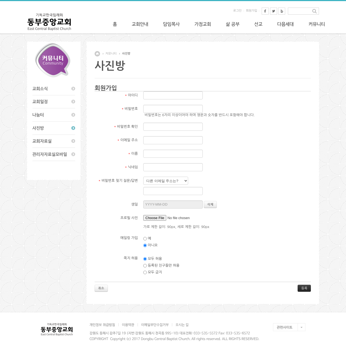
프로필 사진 (129, 218)
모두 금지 (152, 272)
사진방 (126, 53)
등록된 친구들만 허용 (161, 265)
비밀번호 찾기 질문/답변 (118, 180)
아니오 (150, 245)
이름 (133, 153)
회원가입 (251, 10)
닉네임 (131, 167)
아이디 (131, 95)
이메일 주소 (127, 140)
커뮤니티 (111, 53)
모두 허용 (152, 259)
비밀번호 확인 (126, 126)
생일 (134, 204)
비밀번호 (130, 108)
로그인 (237, 10)
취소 (101, 288)
